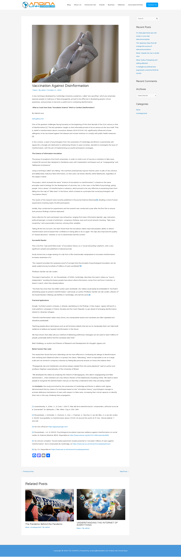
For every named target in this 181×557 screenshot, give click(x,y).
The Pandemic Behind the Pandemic (45, 524)
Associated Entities (135, 5)
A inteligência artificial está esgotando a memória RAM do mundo (147, 70)
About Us (77, 5)
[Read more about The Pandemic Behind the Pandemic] (49, 505)
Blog (69, 5)
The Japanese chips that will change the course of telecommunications (147, 46)
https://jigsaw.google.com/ (58, 427)
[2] (33, 415)
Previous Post (27, 472)
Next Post (124, 472)
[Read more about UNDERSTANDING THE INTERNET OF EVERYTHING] (101, 505)
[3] (33, 427)
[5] (33, 441)
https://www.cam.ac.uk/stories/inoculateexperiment (92, 444)
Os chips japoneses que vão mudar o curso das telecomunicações (147, 36)
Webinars (121, 5)
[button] (152, 5)
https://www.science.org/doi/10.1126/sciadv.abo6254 (91, 435)
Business (111, 5)
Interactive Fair (90, 5)
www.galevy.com (38, 119)
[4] (33, 432)
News (35, 90)
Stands (102, 5)
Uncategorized (36, 528)
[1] (33, 407)
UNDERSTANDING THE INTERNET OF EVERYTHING (98, 524)
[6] (33, 450)
